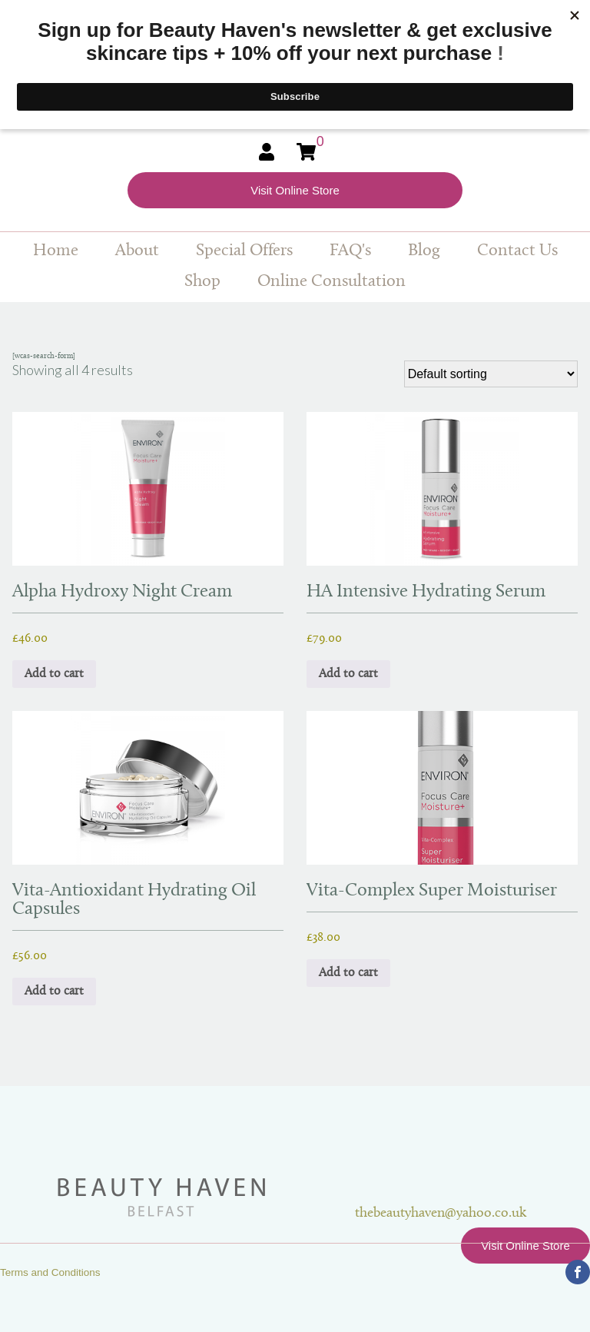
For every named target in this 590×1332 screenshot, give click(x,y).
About (137, 251)
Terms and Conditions (50, 1272)
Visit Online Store (295, 190)
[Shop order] (491, 373)
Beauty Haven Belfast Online (205, 1197)
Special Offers (244, 251)
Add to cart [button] (54, 674)
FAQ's (350, 251)
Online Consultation (331, 282)
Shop (202, 282)
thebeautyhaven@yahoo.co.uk (440, 1213)
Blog (424, 251)
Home (55, 251)
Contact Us (517, 251)
